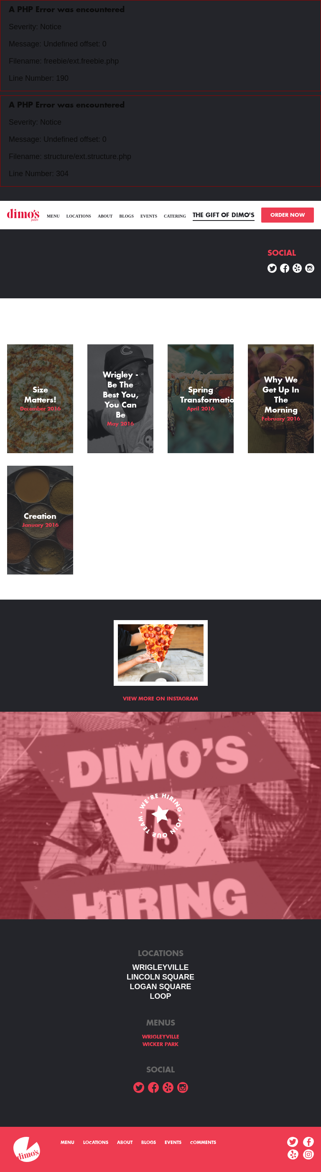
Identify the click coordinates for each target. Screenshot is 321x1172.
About (105, 216)
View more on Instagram (160, 698)
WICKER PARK (160, 1044)
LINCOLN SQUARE (160, 977)
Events (148, 216)
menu (53, 216)
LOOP (160, 996)
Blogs (126, 216)
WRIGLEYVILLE (160, 967)
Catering (175, 216)
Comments (203, 1143)
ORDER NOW (287, 215)
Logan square (160, 986)
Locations (78, 216)
